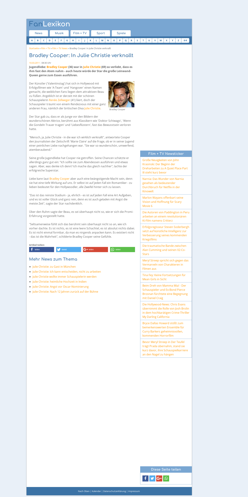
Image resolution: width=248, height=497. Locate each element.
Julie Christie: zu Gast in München (54, 267)
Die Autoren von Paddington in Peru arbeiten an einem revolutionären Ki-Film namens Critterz (165, 216)
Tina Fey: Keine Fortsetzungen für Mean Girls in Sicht (164, 277)
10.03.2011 (34, 62)
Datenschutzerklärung (114, 491)
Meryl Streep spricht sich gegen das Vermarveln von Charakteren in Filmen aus (165, 265)
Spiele (121, 33)
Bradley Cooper (57, 67)
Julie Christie (92, 67)
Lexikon (49, 24)
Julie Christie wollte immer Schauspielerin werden (65, 277)
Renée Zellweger (59, 100)
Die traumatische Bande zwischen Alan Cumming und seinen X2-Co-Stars (164, 250)
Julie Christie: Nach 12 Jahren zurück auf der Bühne (65, 292)
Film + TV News (60, 48)
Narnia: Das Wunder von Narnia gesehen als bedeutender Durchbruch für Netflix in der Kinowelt (163, 185)
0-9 (185, 40)
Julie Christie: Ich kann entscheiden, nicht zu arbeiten (67, 272)
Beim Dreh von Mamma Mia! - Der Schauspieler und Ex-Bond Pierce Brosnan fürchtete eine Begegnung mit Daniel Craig (165, 292)
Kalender (96, 491)
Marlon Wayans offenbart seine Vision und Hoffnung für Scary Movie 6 (162, 202)
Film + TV (80, 33)
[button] (41, 249)
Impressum (134, 491)
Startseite (34, 48)
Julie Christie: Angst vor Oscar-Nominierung (61, 287)
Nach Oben (84, 491)
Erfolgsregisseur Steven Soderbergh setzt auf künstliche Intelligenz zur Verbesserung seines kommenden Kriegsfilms (165, 233)
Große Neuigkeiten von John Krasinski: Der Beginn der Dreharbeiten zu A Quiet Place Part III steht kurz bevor (165, 166)
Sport (101, 33)
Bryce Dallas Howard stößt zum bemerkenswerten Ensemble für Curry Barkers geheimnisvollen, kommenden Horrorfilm (163, 329)
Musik (59, 33)
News (38, 33)
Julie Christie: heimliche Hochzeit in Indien (60, 282)
